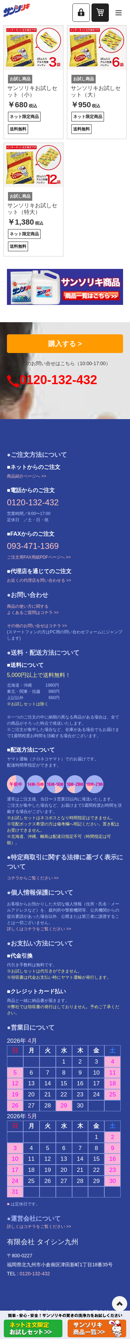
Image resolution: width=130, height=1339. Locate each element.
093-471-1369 (33, 546)
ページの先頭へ (119, 1303)
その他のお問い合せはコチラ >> (37, 625)
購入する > (65, 343)
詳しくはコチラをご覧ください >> (39, 928)
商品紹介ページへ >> (26, 476)
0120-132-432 (58, 380)
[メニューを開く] (119, 12)
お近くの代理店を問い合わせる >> (39, 580)
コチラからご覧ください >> (33, 878)
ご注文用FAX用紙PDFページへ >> (39, 557)
